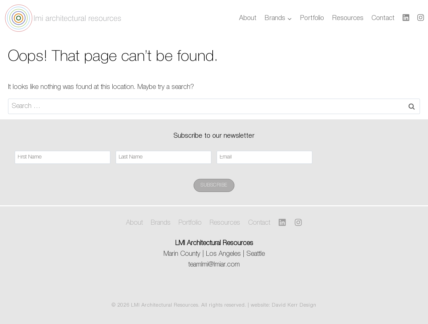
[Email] (264, 157)
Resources (347, 18)
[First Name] (62, 157)
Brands (161, 223)
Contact (383, 18)
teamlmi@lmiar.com (214, 265)
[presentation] (368, 157)
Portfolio (312, 18)
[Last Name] (163, 157)
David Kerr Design (294, 305)
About (247, 18)
